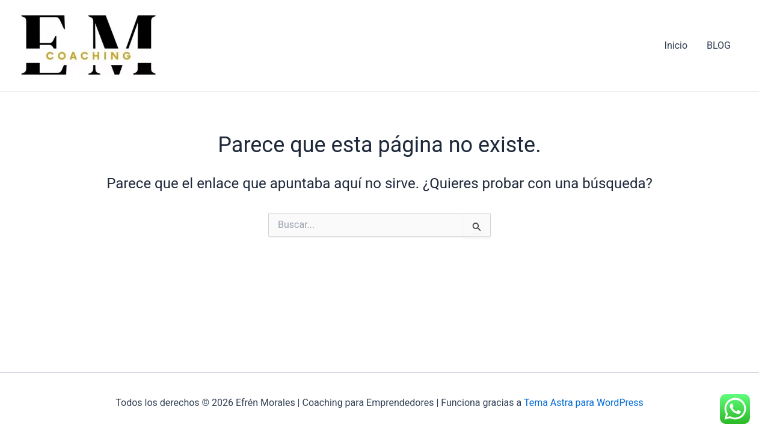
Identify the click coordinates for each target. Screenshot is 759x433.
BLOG (719, 45)
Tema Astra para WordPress (584, 402)
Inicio (676, 45)
